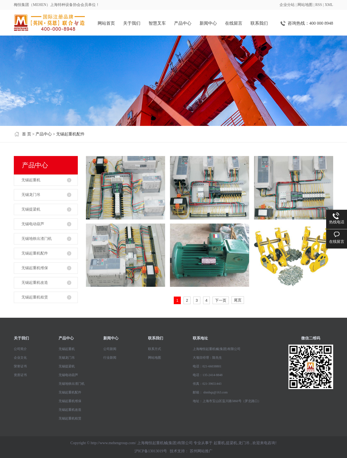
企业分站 (287, 5)
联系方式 (154, 349)
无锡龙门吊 (30, 195)
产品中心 (182, 23)
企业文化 (20, 358)
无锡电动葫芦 (32, 224)
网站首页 (106, 23)
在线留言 (233, 23)
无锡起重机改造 (34, 283)
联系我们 (259, 23)
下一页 (220, 300)
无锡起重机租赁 (34, 297)
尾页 (238, 300)
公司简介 (20, 349)
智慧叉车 (157, 23)
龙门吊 (244, 443)
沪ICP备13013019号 (150, 451)
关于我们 (131, 23)
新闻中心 (208, 23)
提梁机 (231, 443)
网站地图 (305, 5)
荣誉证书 (20, 366)
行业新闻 (109, 358)
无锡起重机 (30, 180)
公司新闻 (109, 349)
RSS (318, 5)
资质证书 (20, 375)
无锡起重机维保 (34, 268)
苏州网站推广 (201, 451)
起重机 (219, 443)
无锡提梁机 (30, 209)
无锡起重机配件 (70, 134)
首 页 (26, 134)
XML (329, 5)
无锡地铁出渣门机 (36, 239)
